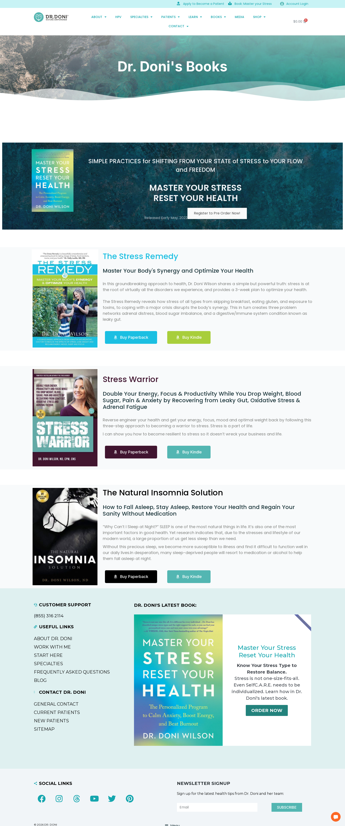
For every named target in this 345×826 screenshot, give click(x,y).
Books (218, 17)
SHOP (259, 17)
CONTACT (179, 26)
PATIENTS (170, 17)
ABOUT (98, 17)
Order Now (266, 710)
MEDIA (239, 17)
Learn (195, 17)
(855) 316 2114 (49, 615)
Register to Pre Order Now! (217, 213)
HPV (118, 17)
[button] (336, 817)
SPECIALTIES (141, 17)
